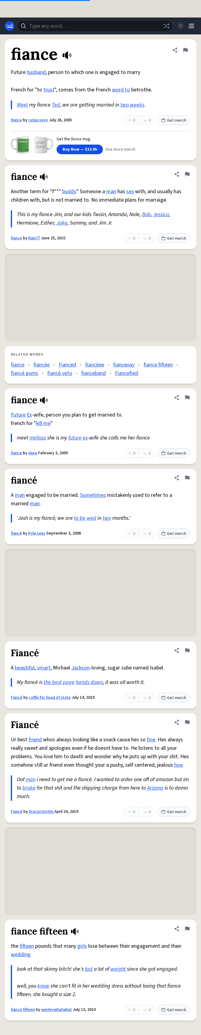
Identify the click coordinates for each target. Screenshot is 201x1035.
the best (53, 682)
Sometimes (93, 495)
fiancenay (124, 365)
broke (29, 788)
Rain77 (34, 238)
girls (82, 946)
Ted (56, 105)
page (69, 682)
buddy (69, 191)
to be (79, 518)
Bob (146, 214)
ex (85, 438)
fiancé (16, 533)
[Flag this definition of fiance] (185, 50)
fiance (16, 120)
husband (36, 72)
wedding (20, 954)
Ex (29, 415)
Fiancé (17, 698)
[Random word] (166, 26)
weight (118, 969)
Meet (22, 105)
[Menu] (191, 26)
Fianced (67, 365)
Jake (62, 223)
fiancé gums (24, 373)
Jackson (80, 668)
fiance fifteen (158, 365)
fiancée (41, 365)
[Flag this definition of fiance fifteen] (187, 929)
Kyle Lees (36, 533)
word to (121, 90)
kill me (43, 423)
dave (32, 453)
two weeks (132, 105)
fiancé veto (59, 373)
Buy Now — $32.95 (80, 149)
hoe (178, 765)
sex (130, 191)
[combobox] (95, 26)
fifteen (27, 946)
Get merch (173, 120)
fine (151, 739)
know (43, 986)
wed (91, 518)
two (107, 518)
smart (44, 668)
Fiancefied (126, 373)
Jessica (161, 214)
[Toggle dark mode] (180, 26)
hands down (89, 682)
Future (18, 415)
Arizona (155, 788)
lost (89, 969)
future (75, 438)
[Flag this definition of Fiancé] (187, 650)
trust (48, 90)
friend (35, 739)
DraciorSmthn (41, 812)
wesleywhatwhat (56, 1010)
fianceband (93, 373)
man (111, 191)
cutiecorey (38, 120)
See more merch (120, 149)
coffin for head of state (50, 698)
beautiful (25, 668)
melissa (37, 438)
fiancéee (94, 365)
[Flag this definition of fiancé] (187, 478)
